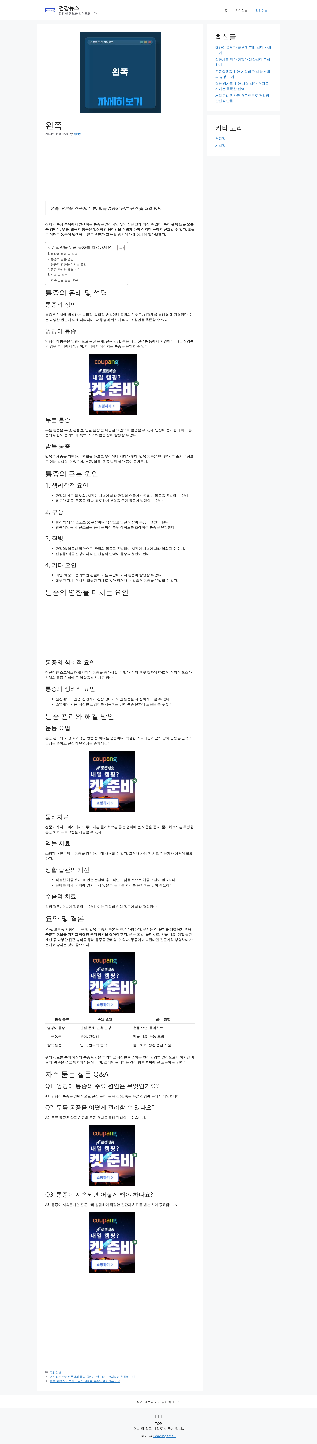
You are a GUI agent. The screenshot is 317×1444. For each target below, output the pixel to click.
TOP (158, 1423)
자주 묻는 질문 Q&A (64, 280)
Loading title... (164, 1435)
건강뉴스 (69, 7)
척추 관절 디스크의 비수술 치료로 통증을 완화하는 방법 (85, 1381)
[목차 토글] (119, 247)
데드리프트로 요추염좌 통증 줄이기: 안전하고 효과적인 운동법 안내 (92, 1377)
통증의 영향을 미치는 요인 (69, 264)
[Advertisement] (120, 171)
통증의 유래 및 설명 (64, 254)
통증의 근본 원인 (62, 259)
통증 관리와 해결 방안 (65, 269)
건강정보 (262, 10)
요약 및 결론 (59, 275)
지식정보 (241, 10)
